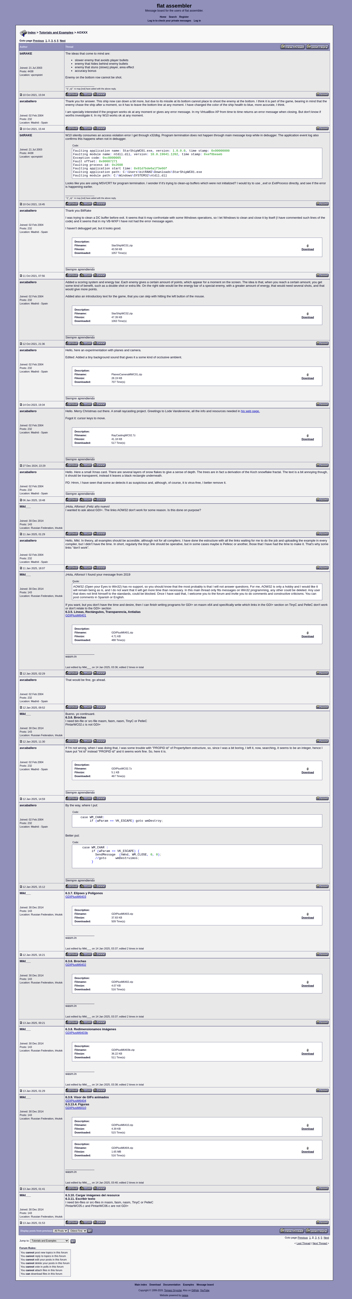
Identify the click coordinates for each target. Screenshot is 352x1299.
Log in (197, 20)
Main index (141, 1284)
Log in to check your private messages (169, 20)
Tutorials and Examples (56, 32)
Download (155, 1284)
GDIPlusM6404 (75, 1100)
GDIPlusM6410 (75, 1108)
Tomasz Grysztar (173, 1290)
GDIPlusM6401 (75, 615)
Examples (188, 1284)
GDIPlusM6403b (76, 1032)
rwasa (185, 1295)
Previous (38, 40)
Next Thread (320, 1243)
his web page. (250, 411)
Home (163, 17)
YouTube (204, 1290)
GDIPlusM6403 (75, 896)
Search (173, 17)
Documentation (171, 1284)
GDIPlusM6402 (75, 964)
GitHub (195, 1290)
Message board (205, 1284)
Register (184, 17)
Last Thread (303, 1243)
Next (63, 40)
